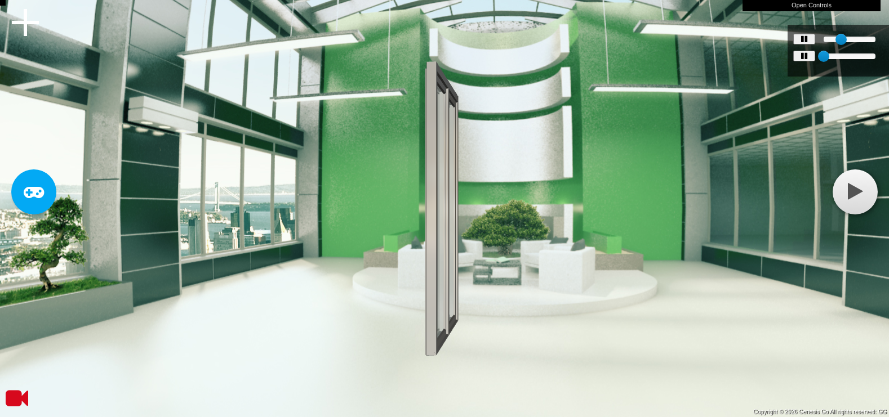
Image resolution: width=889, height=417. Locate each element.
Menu (25, 22)
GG (882, 412)
